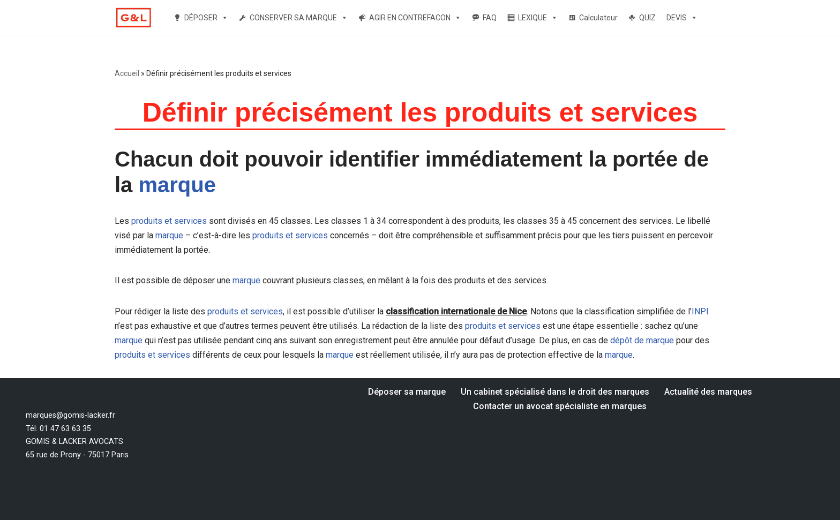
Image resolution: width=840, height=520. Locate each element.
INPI (700, 311)
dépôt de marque (642, 340)
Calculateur (598, 17)
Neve (18, 506)
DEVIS (682, 17)
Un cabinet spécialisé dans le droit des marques (555, 392)
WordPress (106, 506)
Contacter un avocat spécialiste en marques (560, 406)
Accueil (127, 73)
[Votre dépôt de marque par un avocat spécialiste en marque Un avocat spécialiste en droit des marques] (133, 17)
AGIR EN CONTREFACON (415, 17)
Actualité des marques (708, 392)
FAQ (490, 17)
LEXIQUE (538, 17)
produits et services (169, 221)
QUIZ (647, 17)
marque (177, 185)
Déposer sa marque (407, 392)
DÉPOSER (206, 17)
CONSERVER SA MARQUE (299, 17)
